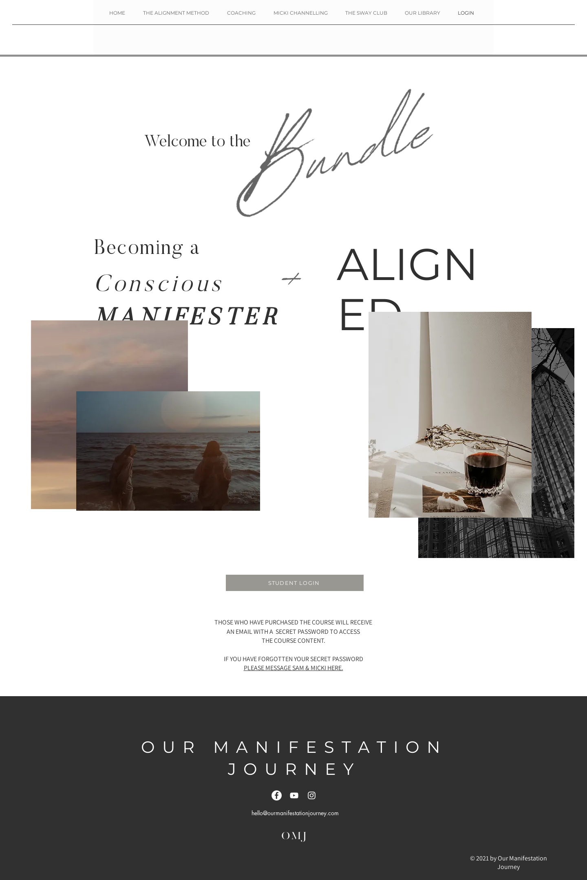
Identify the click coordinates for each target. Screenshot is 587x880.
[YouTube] (294, 795)
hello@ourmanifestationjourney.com (295, 813)
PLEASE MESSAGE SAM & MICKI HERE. (293, 668)
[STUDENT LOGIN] (295, 583)
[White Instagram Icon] (312, 795)
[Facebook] (276, 795)
